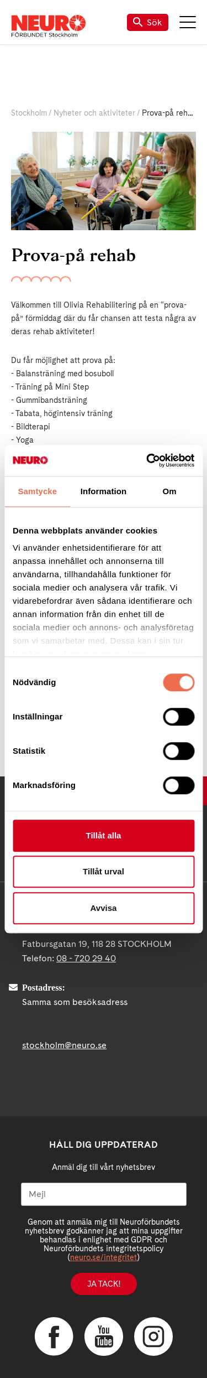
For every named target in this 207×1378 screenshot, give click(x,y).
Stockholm (29, 112)
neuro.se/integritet (103, 1257)
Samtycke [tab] (37, 491)
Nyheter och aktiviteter (94, 112)
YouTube (103, 1336)
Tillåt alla (103, 835)
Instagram (153, 1336)
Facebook (54, 1336)
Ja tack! (103, 1283)
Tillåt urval (103, 871)
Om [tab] (170, 491)
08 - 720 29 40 (86, 958)
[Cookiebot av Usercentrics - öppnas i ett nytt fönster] (147, 460)
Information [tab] (104, 491)
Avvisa (104, 908)
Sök (147, 22)
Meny (187, 22)
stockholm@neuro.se (64, 1045)
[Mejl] (104, 1194)
